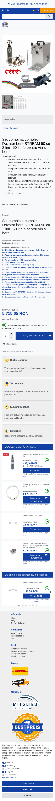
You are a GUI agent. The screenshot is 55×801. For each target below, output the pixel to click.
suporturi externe (14, 768)
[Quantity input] (5, 336)
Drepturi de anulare (19, 649)
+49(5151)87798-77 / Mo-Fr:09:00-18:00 (27, 4)
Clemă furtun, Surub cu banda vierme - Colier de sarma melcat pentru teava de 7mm (35, 545)
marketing (11, 765)
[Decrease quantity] (11, 338)
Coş (13, 638)
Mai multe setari (9, 778)
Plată (13, 618)
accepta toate (27, 783)
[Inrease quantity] (11, 334)
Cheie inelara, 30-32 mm (14, 262)
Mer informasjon (11, 128)
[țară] (34, 10)
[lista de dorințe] (38, 10)
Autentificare (16, 633)
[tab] (27, 119)
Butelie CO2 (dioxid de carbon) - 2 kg (19, 265)
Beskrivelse (9, 119)
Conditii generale (18, 656)
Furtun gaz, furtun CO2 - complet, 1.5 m (20, 260)
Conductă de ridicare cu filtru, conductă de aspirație (25, 297)
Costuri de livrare (18, 623)
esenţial (10, 762)
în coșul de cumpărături (37, 335)
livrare (30, 351)
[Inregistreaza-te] (3, 10)
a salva (27, 795)
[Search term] (23, 16)
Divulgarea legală (18, 654)
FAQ (13, 620)
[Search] (49, 16)
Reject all (27, 789)
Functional (11, 775)
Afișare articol (36, 470)
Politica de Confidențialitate (22, 651)
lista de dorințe (10, 344)
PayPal (10, 772)
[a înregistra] (8, 10)
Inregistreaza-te (17, 636)
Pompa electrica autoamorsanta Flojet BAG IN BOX (25, 282)
